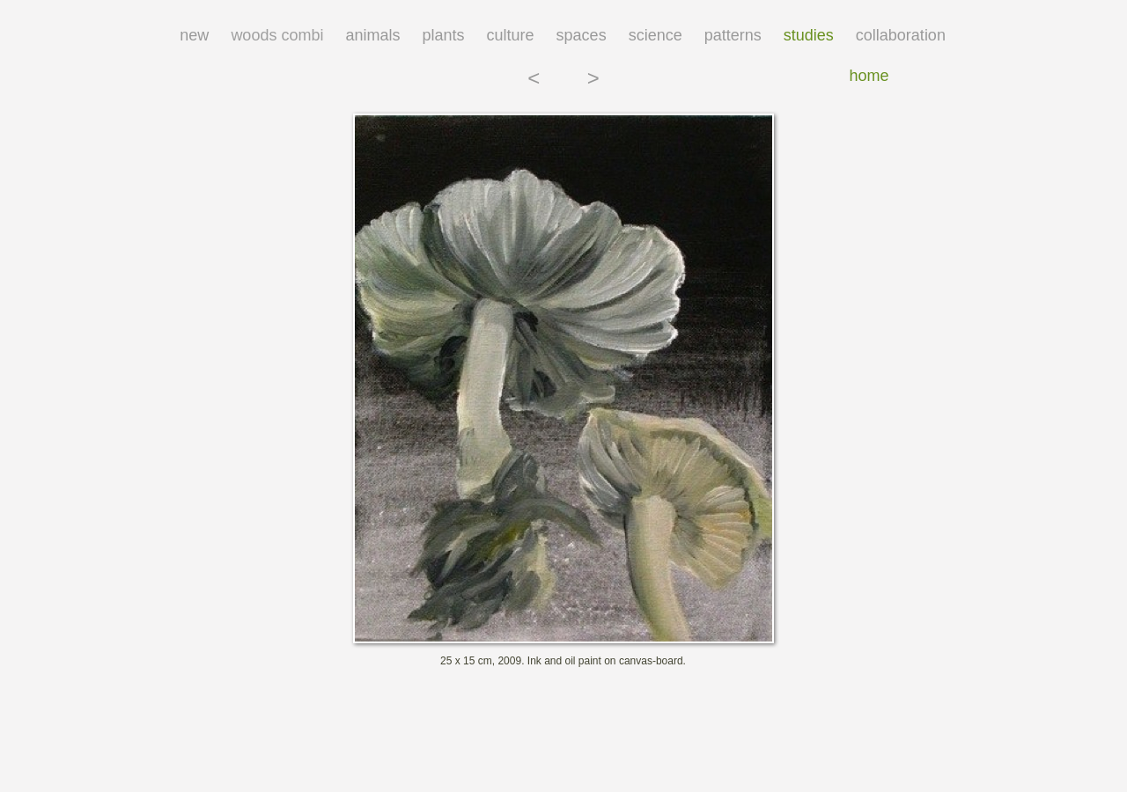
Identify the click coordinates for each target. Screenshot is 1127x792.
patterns (733, 35)
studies (809, 35)
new (194, 35)
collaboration (901, 35)
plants (443, 35)
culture (510, 35)
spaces (581, 35)
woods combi (277, 35)
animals (372, 35)
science (655, 35)
